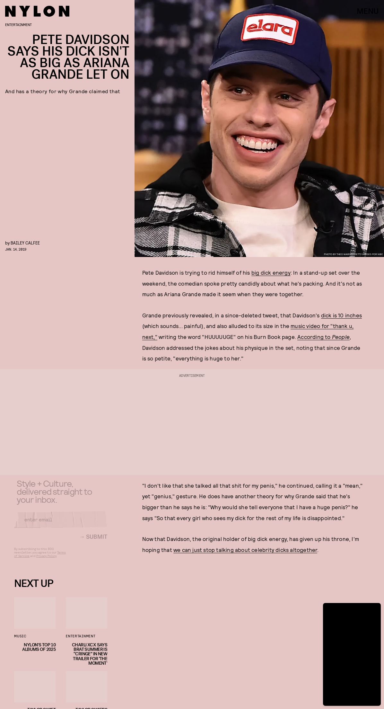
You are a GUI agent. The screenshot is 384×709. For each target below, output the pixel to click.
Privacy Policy (46, 561)
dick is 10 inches (341, 315)
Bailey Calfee (25, 242)
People (341, 336)
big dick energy (271, 272)
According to (314, 336)
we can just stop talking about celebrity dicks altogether (245, 549)
